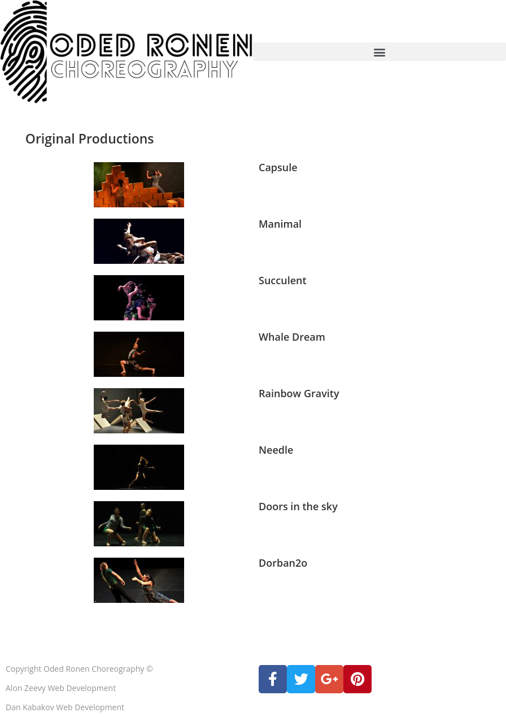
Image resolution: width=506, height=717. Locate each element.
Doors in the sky (298, 506)
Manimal (280, 224)
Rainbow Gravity (299, 393)
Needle (276, 450)
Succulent (283, 280)
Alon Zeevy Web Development (61, 688)
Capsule (278, 167)
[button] (379, 51)
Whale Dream (292, 337)
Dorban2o (283, 563)
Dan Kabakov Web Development (65, 707)
